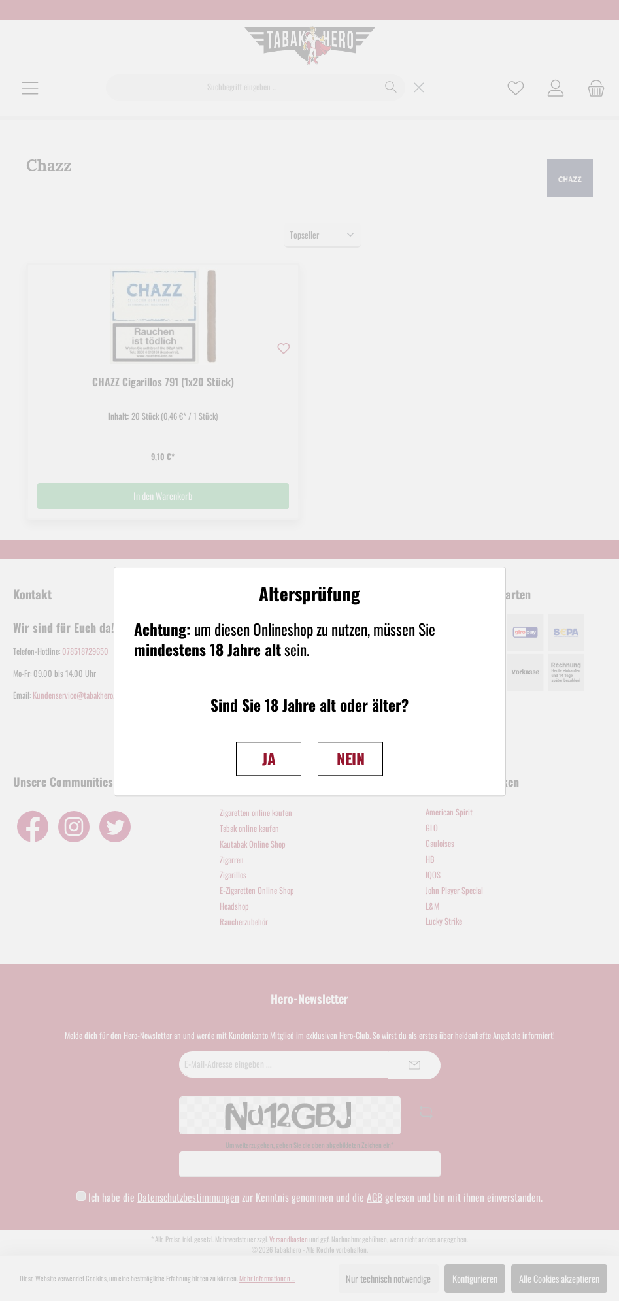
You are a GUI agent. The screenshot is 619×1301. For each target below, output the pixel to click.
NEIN (351, 758)
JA (269, 758)
